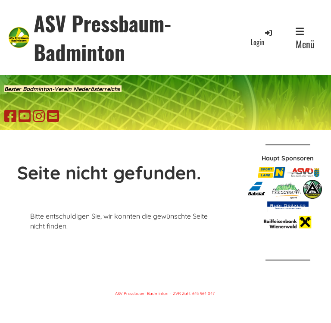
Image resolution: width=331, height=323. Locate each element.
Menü (305, 39)
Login (262, 37)
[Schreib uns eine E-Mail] (53, 116)
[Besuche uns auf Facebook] (10, 116)
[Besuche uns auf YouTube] (25, 116)
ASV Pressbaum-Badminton (102, 37)
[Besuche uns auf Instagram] (39, 116)
